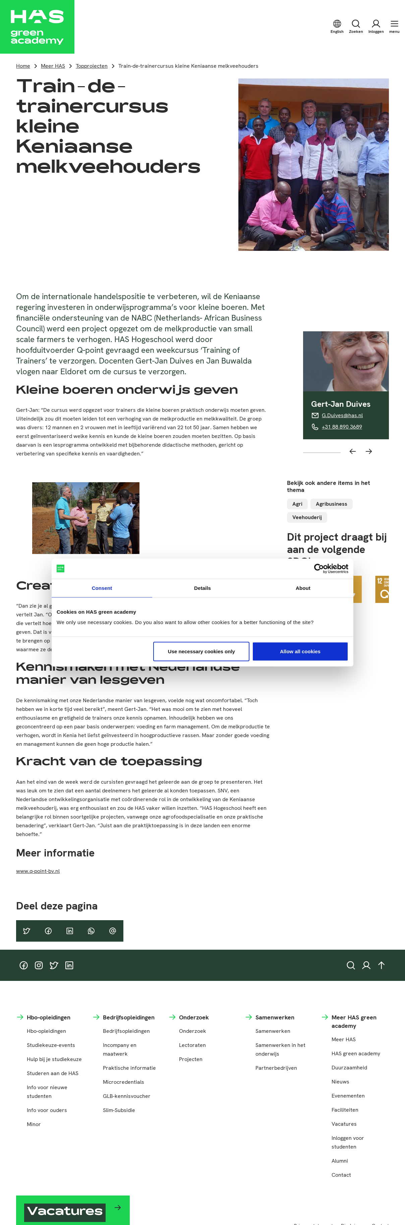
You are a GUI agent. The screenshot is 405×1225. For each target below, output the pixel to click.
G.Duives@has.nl (342, 415)
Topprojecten (92, 65)
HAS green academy (356, 1053)
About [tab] (303, 588)
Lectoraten (192, 1045)
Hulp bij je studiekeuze (54, 1059)
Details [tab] (202, 588)
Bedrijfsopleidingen (126, 1031)
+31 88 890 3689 (342, 426)
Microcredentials (123, 1081)
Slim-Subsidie (119, 1110)
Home (23, 65)
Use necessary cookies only (201, 651)
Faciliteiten (345, 1109)
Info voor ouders (47, 1110)
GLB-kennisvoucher (127, 1096)
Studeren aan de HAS (52, 1073)
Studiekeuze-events (51, 1045)
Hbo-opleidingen (46, 1031)
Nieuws (340, 1081)
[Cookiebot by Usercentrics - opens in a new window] (319, 568)
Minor (34, 1124)
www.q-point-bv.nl (38, 871)
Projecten (190, 1059)
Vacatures (344, 1123)
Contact (341, 1174)
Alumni (340, 1160)
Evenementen (348, 1095)
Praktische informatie (129, 1067)
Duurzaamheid (349, 1067)
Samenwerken (272, 1031)
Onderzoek (192, 1031)
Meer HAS (53, 65)
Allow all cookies (300, 651)
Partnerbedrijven (276, 1067)
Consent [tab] (102, 588)
